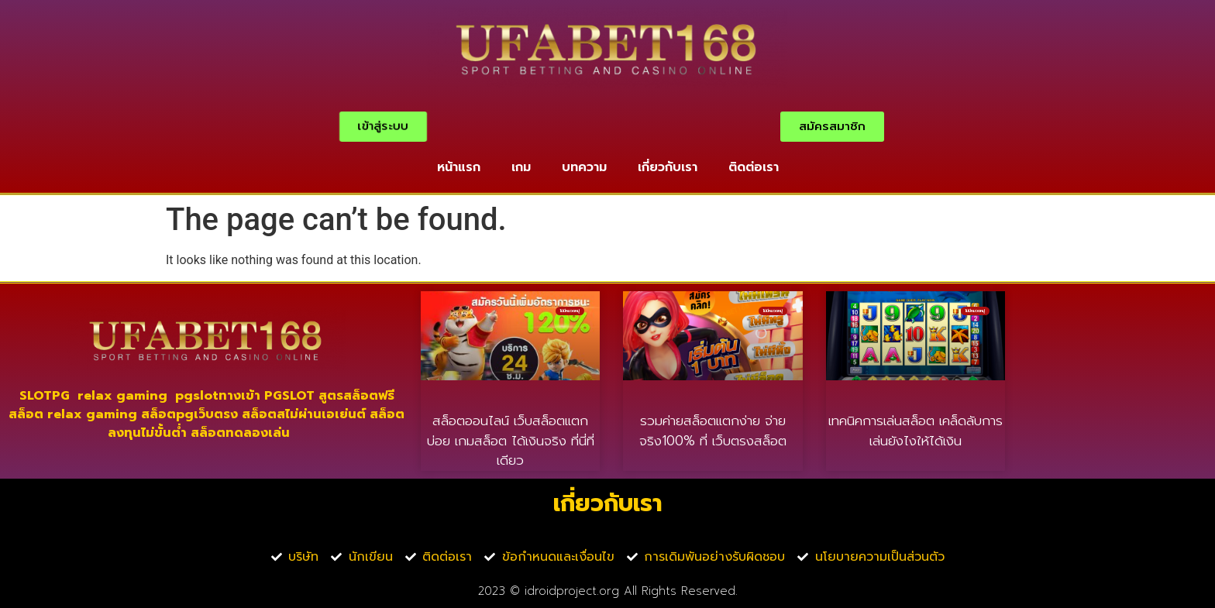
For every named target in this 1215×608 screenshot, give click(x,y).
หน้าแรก (458, 167)
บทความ (584, 167)
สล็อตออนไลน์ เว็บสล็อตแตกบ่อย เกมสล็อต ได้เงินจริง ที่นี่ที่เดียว (510, 440)
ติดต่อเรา (753, 167)
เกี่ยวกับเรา (667, 167)
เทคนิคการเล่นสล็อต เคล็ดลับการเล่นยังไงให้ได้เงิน (915, 430)
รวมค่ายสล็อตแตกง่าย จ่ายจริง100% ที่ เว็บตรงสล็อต (712, 430)
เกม (521, 167)
